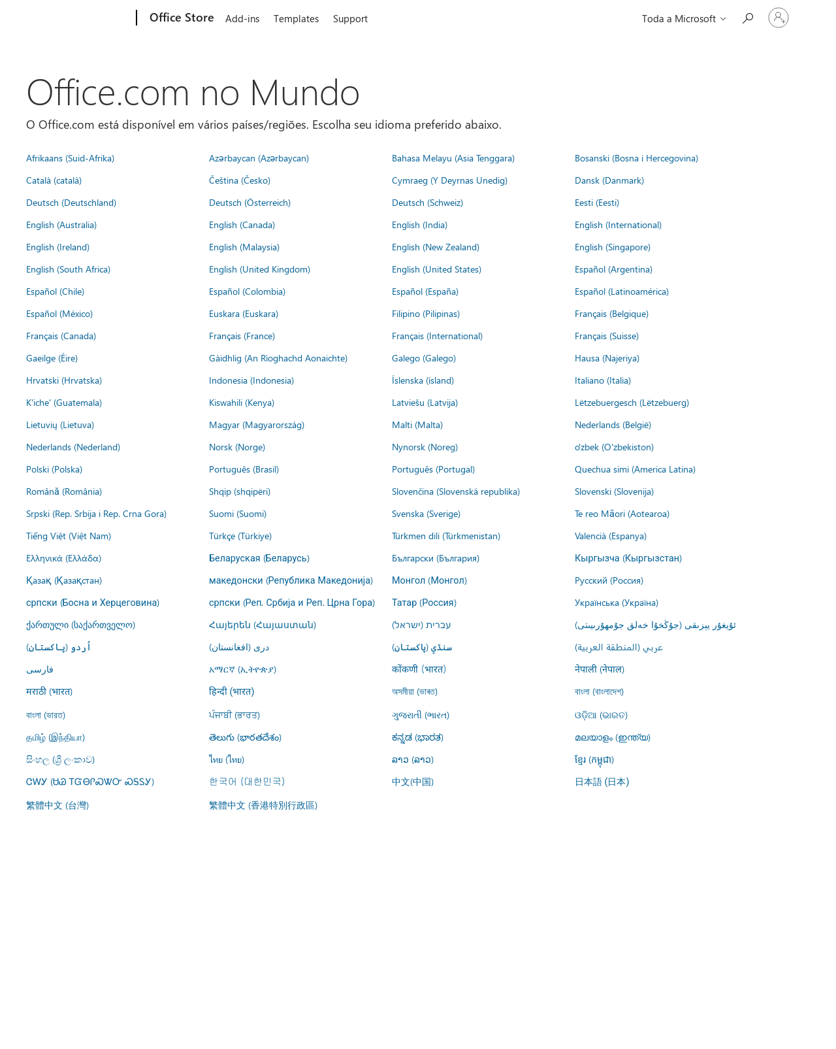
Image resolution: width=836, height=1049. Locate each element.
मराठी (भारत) (49, 690)
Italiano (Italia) (603, 379)
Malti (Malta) (417, 424)
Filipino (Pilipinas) (426, 313)
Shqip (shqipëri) (239, 490)
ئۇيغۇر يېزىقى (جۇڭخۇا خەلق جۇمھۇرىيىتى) (655, 624)
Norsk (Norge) (237, 446)
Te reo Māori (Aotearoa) (622, 513)
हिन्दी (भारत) (232, 691)
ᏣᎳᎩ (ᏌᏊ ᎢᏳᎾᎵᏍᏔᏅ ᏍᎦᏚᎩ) (90, 781)
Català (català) (54, 179)
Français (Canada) (61, 335)
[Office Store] (180, 18)
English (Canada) (242, 224)
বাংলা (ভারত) (45, 714)
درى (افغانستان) (239, 646)
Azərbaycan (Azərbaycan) (259, 157)
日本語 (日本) (602, 782)
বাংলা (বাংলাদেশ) (599, 690)
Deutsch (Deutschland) (71, 201)
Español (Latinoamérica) (622, 290)
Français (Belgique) (612, 313)
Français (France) (242, 335)
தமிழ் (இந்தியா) (55, 736)
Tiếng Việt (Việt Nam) (68, 535)
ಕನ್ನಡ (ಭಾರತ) (417, 736)
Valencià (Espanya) (611, 535)
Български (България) (435, 557)
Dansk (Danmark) (609, 179)
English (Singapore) (613, 246)
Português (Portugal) (433, 468)
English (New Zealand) (435, 246)
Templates (296, 18)
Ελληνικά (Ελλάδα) (63, 557)
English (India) (419, 224)
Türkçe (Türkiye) (240, 535)
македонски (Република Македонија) (291, 579)
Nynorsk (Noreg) (425, 446)
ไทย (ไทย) (226, 758)
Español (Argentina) (613, 268)
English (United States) (436, 268)
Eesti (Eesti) (597, 201)
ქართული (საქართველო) (80, 624)
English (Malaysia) (244, 246)
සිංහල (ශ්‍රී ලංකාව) (60, 758)
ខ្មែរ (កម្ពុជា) (594, 758)
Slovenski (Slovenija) (614, 490)
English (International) (618, 224)
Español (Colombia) (247, 290)
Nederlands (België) (613, 424)
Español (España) (425, 290)
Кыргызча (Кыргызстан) (628, 557)
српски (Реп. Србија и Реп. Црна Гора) (292, 601)
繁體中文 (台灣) (57, 804)
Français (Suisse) (607, 335)
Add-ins (242, 18)
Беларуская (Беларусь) (259, 557)
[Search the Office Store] (747, 16)
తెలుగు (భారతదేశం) (245, 736)
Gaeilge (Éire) (52, 357)
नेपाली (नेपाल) (599, 668)
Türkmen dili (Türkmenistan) (446, 535)
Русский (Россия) (609, 579)
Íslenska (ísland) (423, 379)
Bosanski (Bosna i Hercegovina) (636, 157)
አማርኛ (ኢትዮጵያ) (242, 668)
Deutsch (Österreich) (250, 201)
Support (350, 18)
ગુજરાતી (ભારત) (420, 714)
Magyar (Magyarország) (256, 424)
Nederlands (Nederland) (73, 446)
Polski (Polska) (54, 468)
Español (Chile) (55, 290)
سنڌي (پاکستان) (422, 646)
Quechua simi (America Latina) (635, 468)
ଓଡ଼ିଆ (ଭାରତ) (601, 714)
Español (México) (59, 313)
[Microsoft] (86, 18)
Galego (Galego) (424, 357)
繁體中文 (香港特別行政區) (263, 804)
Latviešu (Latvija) (425, 401)
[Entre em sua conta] (778, 17)
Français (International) (437, 335)
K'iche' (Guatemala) (64, 401)
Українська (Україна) (616, 601)
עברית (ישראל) (421, 624)
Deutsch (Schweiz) (427, 201)
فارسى (40, 668)
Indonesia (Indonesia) (251, 379)
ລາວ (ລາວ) (413, 758)
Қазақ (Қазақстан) (64, 579)
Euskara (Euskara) (243, 313)
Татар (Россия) (424, 601)
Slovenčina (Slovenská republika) (456, 490)
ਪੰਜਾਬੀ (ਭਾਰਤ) (234, 714)
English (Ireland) (57, 246)
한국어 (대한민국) (247, 781)
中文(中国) (413, 781)
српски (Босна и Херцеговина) (92, 601)
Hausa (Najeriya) (607, 357)
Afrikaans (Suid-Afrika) (70, 157)
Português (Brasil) (244, 468)
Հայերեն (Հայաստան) (262, 624)
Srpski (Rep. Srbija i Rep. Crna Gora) (96, 513)
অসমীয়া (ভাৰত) (415, 690)
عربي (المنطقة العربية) (619, 646)
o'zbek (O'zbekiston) (614, 446)
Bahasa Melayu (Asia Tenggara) (453, 157)
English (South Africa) (68, 268)
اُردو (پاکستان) (58, 646)
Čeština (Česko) (239, 179)
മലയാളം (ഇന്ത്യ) (613, 736)
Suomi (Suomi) (237, 513)
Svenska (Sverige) (426, 513)
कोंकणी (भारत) (419, 668)
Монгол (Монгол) (429, 579)
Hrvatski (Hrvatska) (64, 379)
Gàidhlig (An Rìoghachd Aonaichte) (278, 357)
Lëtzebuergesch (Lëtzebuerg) (632, 401)
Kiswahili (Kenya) (241, 401)
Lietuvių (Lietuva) (60, 424)
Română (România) (64, 490)
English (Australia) (61, 224)
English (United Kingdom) (259, 268)
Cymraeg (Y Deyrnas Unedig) (449, 179)
